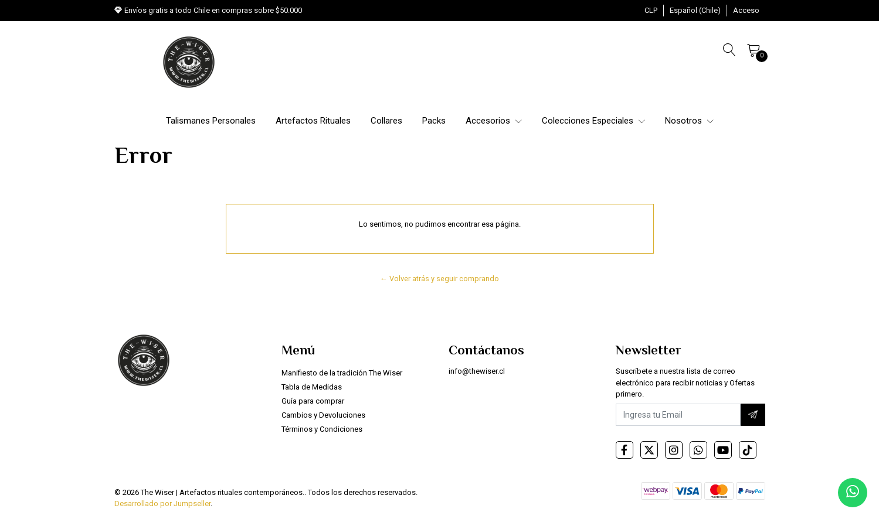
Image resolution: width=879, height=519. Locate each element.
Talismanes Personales (211, 120)
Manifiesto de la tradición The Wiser (341, 372)
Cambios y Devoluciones (323, 415)
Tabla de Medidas (311, 387)
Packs (434, 120)
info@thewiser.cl (477, 371)
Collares (386, 120)
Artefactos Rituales (313, 120)
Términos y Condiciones (321, 429)
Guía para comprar (312, 401)
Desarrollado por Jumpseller (162, 503)
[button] (651, 10)
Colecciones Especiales (593, 120)
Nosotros (689, 120)
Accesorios (494, 120)
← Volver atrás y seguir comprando (439, 278)
